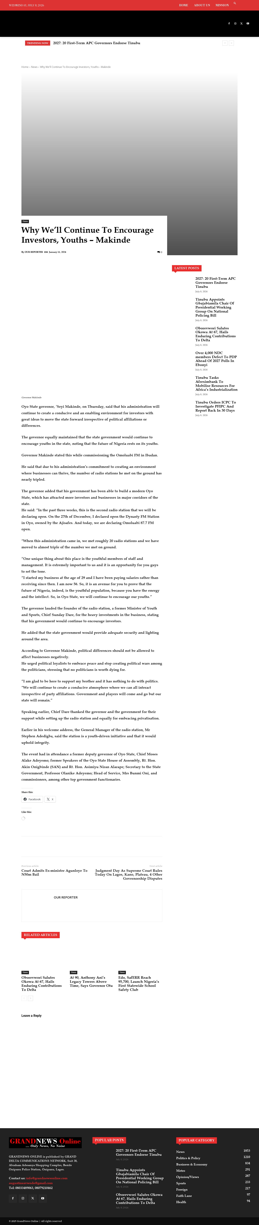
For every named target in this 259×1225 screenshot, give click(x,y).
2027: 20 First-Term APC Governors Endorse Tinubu (96, 43)
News (34, 67)
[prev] (224, 43)
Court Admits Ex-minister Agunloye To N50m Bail (54, 872)
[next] (231, 43)
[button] (235, 3)
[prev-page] (24, 998)
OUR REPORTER (34, 252)
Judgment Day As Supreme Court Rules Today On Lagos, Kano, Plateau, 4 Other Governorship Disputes (128, 874)
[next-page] (30, 998)
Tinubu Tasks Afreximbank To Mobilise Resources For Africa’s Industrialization (216, 383)
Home (25, 67)
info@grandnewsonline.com (46, 1178)
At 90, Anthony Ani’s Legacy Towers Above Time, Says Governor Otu (91, 981)
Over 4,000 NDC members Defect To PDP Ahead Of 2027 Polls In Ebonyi (216, 359)
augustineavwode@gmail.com (31, 1183)
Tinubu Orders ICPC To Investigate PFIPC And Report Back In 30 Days (215, 406)
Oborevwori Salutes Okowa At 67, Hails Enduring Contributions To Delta (41, 983)
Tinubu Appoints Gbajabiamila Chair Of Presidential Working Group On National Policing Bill (214, 307)
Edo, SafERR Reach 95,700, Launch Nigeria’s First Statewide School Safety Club (138, 983)
